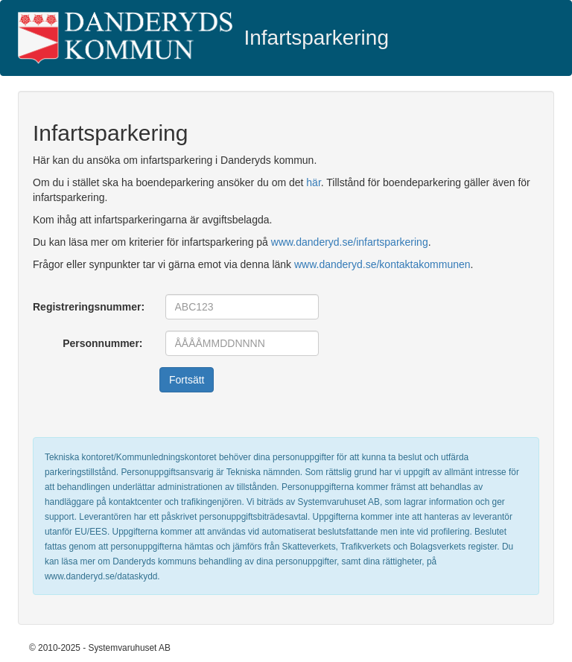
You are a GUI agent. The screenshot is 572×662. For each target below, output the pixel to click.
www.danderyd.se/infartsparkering (349, 242)
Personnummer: (102, 343)
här (313, 182)
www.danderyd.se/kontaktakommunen (382, 264)
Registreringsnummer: (88, 307)
